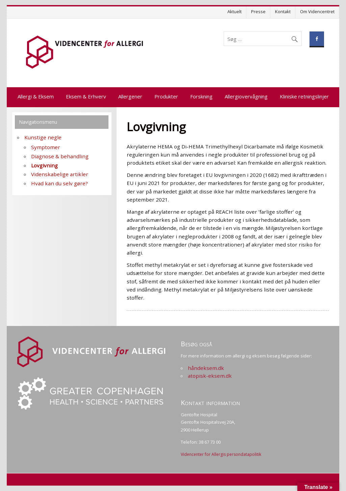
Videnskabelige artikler (59, 174)
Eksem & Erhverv (86, 96)
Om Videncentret (317, 11)
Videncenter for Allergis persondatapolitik (221, 454)
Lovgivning (44, 165)
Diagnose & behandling (60, 156)
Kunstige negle (42, 137)
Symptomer (45, 147)
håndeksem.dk (206, 368)
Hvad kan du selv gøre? (59, 183)
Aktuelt (234, 11)
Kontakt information (210, 402)
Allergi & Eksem (36, 96)
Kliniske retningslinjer (304, 96)
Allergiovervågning (246, 96)
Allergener (130, 96)
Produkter (166, 96)
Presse (258, 11)
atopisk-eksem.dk (210, 375)
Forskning (201, 96)
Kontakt (283, 11)
